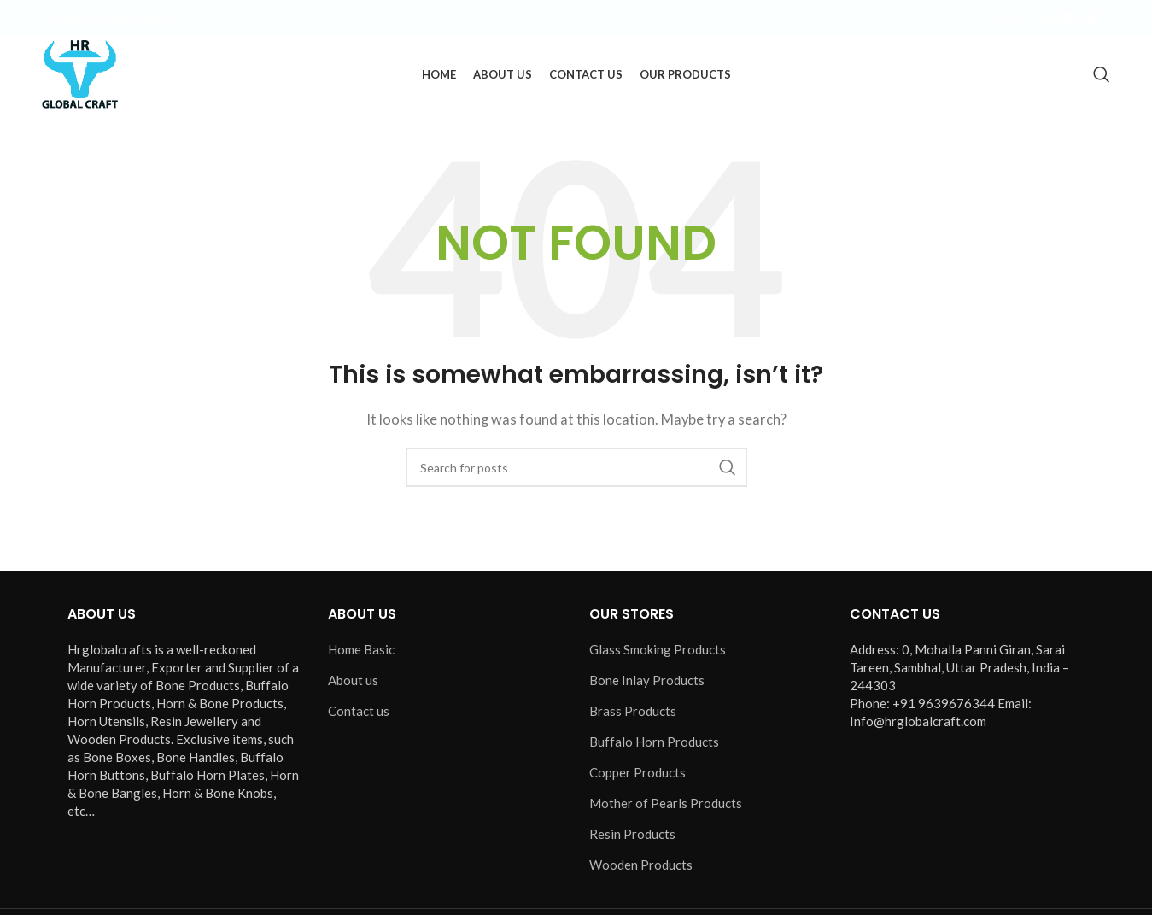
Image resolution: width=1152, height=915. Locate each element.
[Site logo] (80, 72)
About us (353, 680)
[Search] (1102, 74)
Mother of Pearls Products (665, 803)
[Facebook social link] (1001, 18)
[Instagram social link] (1044, 18)
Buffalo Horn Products (654, 741)
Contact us (358, 711)
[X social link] (1023, 18)
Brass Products (632, 711)
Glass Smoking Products (657, 649)
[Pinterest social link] (1090, 18)
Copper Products (637, 772)
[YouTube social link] (1067, 18)
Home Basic (361, 649)
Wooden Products (641, 864)
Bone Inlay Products (647, 680)
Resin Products (632, 834)
